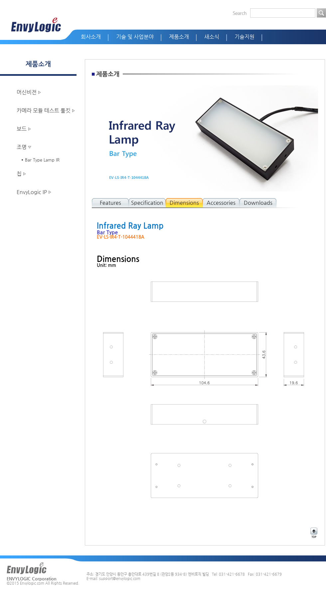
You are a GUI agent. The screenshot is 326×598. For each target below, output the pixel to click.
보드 (22, 129)
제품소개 (179, 37)
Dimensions (184, 202)
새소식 (211, 37)
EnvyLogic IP (32, 192)
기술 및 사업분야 (135, 37)
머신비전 (27, 92)
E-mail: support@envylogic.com (113, 578)
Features (110, 202)
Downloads (258, 202)
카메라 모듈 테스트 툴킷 (44, 110)
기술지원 (244, 37)
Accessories (221, 202)
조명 (22, 147)
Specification (147, 202)
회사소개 (91, 37)
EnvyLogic (36, 25)
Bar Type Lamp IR (42, 159)
